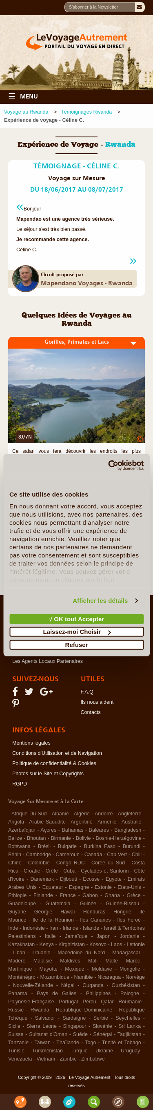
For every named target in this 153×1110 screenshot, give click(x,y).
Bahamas (73, 830)
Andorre (104, 814)
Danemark (42, 879)
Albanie (60, 814)
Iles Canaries (95, 920)
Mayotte (49, 969)
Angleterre (130, 814)
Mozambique (54, 977)
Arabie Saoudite (47, 822)
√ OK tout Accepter (76, 618)
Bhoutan (36, 838)
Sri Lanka (129, 1026)
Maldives (70, 961)
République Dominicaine (84, 1010)
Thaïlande (67, 1042)
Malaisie (42, 961)
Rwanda (40, 1010)
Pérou (89, 1002)
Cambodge (38, 854)
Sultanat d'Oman (48, 1034)
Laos (116, 944)
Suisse (16, 1034)
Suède (80, 1034)
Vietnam (46, 1059)
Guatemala (57, 903)
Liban (19, 953)
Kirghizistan (71, 944)
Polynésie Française (31, 1002)
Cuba (69, 871)
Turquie (79, 1051)
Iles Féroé (129, 920)
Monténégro (21, 977)
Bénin (14, 854)
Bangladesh (127, 830)
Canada (93, 854)
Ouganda (92, 985)
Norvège (135, 977)
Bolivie (83, 838)
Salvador (45, 1018)
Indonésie (34, 928)
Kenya (47, 944)
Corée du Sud (108, 863)
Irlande (70, 928)
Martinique (20, 969)
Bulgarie (67, 846)
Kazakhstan (21, 944)
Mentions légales (31, 743)
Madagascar (126, 953)
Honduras (94, 912)
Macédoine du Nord (81, 953)
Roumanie (130, 1002)
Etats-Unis (129, 887)
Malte (111, 961)
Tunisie (16, 1051)
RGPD (19, 784)
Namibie (83, 977)
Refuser (76, 644)
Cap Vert (117, 854)
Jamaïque (76, 936)
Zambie (68, 1059)
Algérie (82, 814)
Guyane (17, 912)
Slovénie (102, 1026)
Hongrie (122, 912)
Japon (104, 936)
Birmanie (61, 838)
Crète (52, 871)
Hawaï (67, 912)
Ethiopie (17, 895)
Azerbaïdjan (21, 830)
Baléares (99, 830)
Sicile (14, 1026)
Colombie (39, 863)
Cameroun (68, 854)
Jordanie (130, 936)
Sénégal (102, 1034)
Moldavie (102, 969)
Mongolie (130, 969)
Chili (137, 854)
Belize (15, 838)
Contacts (91, 712)
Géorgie (43, 912)
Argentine (82, 822)
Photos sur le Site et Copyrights (48, 774)
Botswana (19, 846)
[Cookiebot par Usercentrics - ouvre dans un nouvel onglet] (109, 465)
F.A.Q (87, 692)
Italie (50, 936)
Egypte (114, 879)
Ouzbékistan (126, 985)
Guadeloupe (22, 903)
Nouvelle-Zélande (33, 985)
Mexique (74, 969)
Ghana (112, 895)
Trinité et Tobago (121, 1042)
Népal (68, 985)
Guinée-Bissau (122, 903)
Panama (17, 993)
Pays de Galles (56, 993)
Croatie (32, 871)
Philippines (98, 993)
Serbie (100, 1018)
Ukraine (104, 1051)
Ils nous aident (97, 702)
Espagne (79, 887)
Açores (48, 830)
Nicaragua (109, 977)
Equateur (52, 887)
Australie (132, 822)
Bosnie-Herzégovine (118, 838)
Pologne (129, 993)
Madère (16, 961)
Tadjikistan (129, 1034)
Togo (90, 1042)
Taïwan (42, 1042)
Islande (91, 928)
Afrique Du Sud (29, 814)
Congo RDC (70, 863)
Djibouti (68, 879)
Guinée (88, 903)
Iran (53, 928)
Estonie (103, 887)
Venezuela (20, 1059)
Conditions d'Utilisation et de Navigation (57, 753)
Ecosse (91, 879)
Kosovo (97, 944)
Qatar (107, 1002)
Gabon (90, 895)
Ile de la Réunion (53, 920)
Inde (13, 928)
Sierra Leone (42, 1026)
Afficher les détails (100, 600)
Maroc (133, 961)
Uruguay (130, 1051)
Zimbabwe (93, 1059)
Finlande (43, 895)
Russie (16, 1010)
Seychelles (127, 1018)
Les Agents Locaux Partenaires (47, 661)
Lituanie (42, 953)
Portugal (68, 1002)
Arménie (107, 822)
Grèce (134, 895)
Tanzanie (18, 1042)
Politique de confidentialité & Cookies (54, 763)
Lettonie (135, 944)
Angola (16, 822)
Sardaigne (74, 1018)
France (68, 895)
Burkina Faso (99, 846)
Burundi (131, 846)
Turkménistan (47, 1051)
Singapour (74, 1026)
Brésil (44, 846)
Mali (93, 961)
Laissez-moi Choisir (77, 631)
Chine (15, 863)
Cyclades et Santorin (105, 871)
